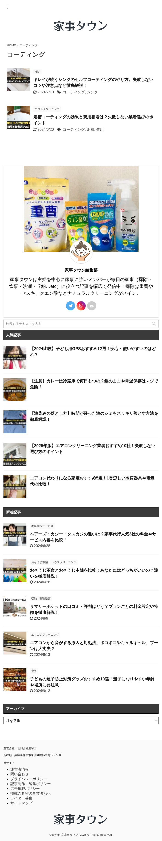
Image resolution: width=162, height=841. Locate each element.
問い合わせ (19, 774)
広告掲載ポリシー (25, 789)
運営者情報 (19, 769)
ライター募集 (21, 798)
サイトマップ (21, 803)
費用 (100, 129)
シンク (92, 92)
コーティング (74, 92)
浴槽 (90, 129)
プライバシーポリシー (28, 779)
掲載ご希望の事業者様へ (30, 793)
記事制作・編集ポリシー (30, 784)
